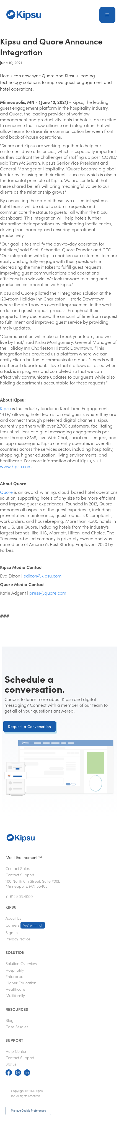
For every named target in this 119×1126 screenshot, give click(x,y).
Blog (10, 1020)
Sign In (12, 932)
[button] (107, 15)
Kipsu (5, 408)
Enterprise (14, 976)
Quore (6, 492)
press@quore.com (47, 593)
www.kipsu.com (16, 466)
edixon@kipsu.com (42, 576)
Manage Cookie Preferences (28, 1110)
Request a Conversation (29, 726)
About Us (13, 918)
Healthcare (15, 989)
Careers (25, 925)
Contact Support (20, 874)
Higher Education (21, 982)
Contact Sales (18, 868)
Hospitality (15, 969)
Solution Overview (21, 963)
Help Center (16, 1051)
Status (11, 1063)
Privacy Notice (18, 938)
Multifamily (15, 995)
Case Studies (17, 1026)
